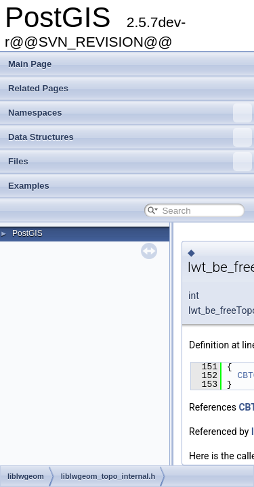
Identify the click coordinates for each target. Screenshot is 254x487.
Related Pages (38, 88)
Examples (28, 186)
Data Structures (130, 137)
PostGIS (27, 233)
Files (130, 161)
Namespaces (130, 112)
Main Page (29, 64)
